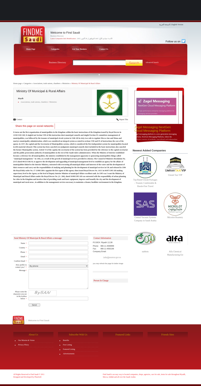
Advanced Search (152, 62)
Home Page (30, 49)
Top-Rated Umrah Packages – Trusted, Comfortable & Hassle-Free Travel (145, 183)
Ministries (66, 83)
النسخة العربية (164, 24)
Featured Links (123, 334)
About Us (33, 334)
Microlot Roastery (175, 217)
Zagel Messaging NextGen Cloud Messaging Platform (153, 128)
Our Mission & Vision (26, 340)
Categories (55, 49)
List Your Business (79, 49)
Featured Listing (69, 349)
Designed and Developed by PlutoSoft (27, 377)
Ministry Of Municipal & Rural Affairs (85, 83)
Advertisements (68, 354)
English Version (177, 24)
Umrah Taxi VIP (175, 175)
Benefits (66, 340)
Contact (19, 119)
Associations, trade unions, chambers (46, 83)
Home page (17, 83)
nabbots (145, 251)
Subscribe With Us (78, 334)
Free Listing (67, 345)
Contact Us (104, 49)
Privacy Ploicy (23, 345)
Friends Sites (167, 334)
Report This (123, 119)
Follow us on (175, 41)
